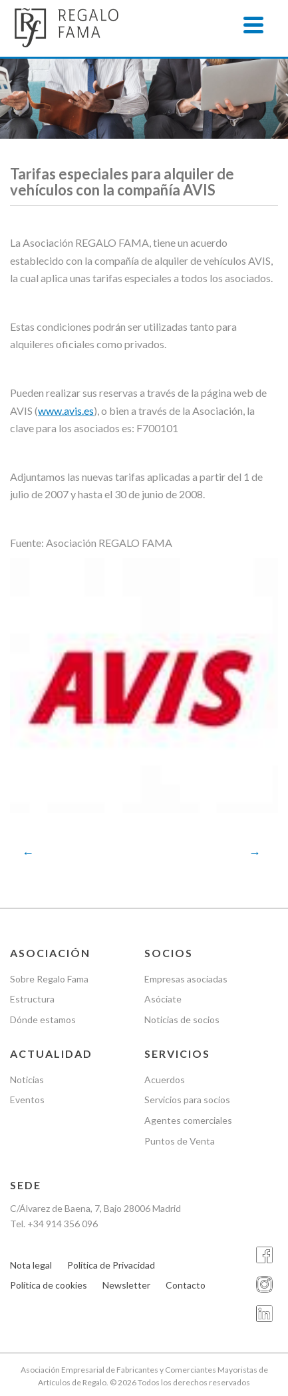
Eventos (27, 1099)
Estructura (32, 998)
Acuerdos (164, 1079)
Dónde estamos (43, 1019)
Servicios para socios (187, 1099)
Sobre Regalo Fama (49, 978)
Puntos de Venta (179, 1141)
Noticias (27, 1079)
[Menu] (253, 25)
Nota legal (31, 1265)
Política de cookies (48, 1285)
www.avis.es (66, 410)
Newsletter (126, 1285)
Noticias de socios (181, 1019)
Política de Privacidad (111, 1265)
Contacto (186, 1285)
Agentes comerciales (188, 1120)
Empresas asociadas (185, 978)
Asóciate (163, 998)
